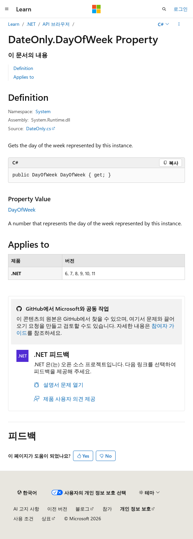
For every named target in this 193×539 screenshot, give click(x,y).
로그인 (181, 9)
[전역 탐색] (6, 9)
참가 (107, 509)
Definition (23, 68)
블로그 (82, 509)
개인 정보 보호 (135, 509)
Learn (13, 24)
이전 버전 (57, 509)
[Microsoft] (96, 9)
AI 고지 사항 (26, 509)
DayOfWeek (22, 209)
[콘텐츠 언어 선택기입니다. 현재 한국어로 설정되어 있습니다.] (27, 492)
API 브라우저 (56, 24)
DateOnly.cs (38, 128)
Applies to (23, 77)
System (43, 111)
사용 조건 (23, 518)
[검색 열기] (164, 9)
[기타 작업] (179, 24)
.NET (31, 24)
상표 (46, 518)
